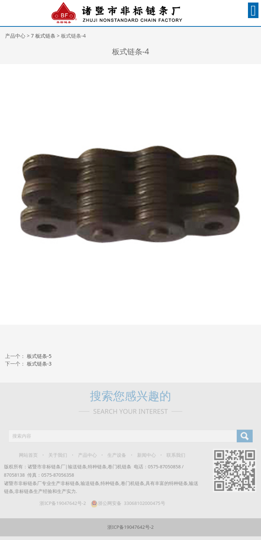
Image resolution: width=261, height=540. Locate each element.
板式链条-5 (39, 356)
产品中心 (15, 35)
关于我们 (55, 455)
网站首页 (26, 455)
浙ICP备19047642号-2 (60, 503)
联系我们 (173, 455)
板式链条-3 (39, 363)
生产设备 (114, 455)
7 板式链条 (43, 35)
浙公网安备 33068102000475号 (125, 503)
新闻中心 (143, 455)
